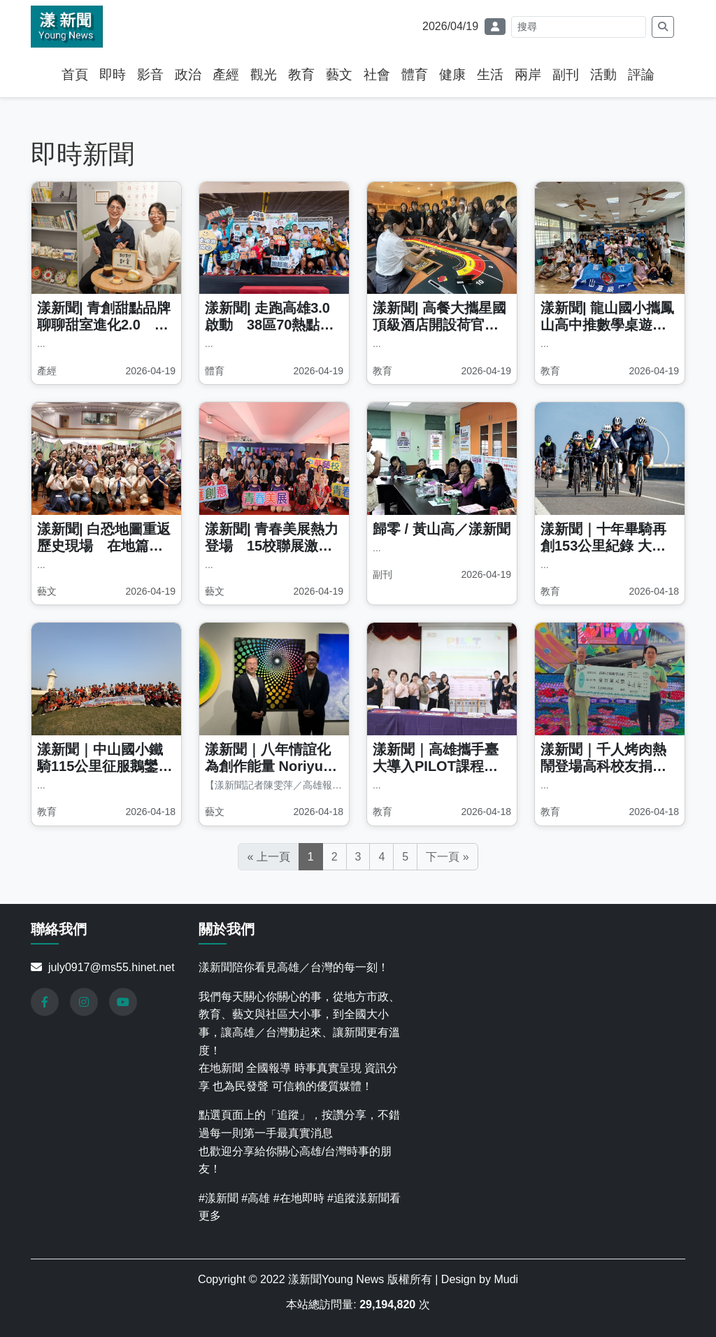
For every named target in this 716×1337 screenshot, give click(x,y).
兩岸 (528, 74)
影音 (150, 74)
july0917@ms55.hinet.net (111, 967)
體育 (414, 74)
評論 (641, 74)
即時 (112, 74)
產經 (226, 74)
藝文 (339, 74)
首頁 (75, 74)
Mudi (506, 1279)
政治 (188, 74)
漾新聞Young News (337, 1279)
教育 (301, 74)
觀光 (263, 74)
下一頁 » (447, 857)
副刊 (565, 74)
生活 (490, 74)
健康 (452, 74)
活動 (603, 74)
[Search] (578, 27)
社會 (377, 74)
